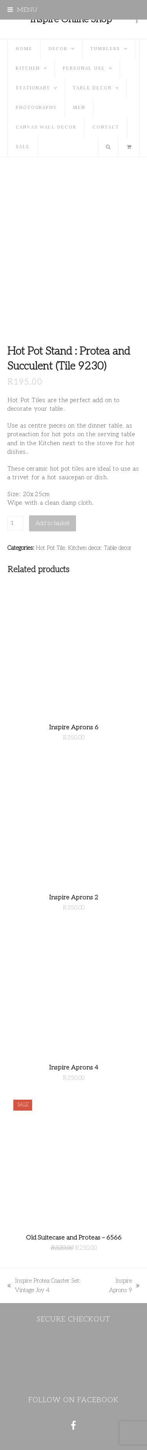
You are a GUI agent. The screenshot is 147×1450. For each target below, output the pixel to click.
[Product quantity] (15, 523)
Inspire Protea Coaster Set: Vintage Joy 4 (43, 1286)
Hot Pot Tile (50, 547)
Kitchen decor (84, 547)
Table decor (118, 547)
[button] (22, 10)
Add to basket (52, 523)
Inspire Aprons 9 (120, 1286)
